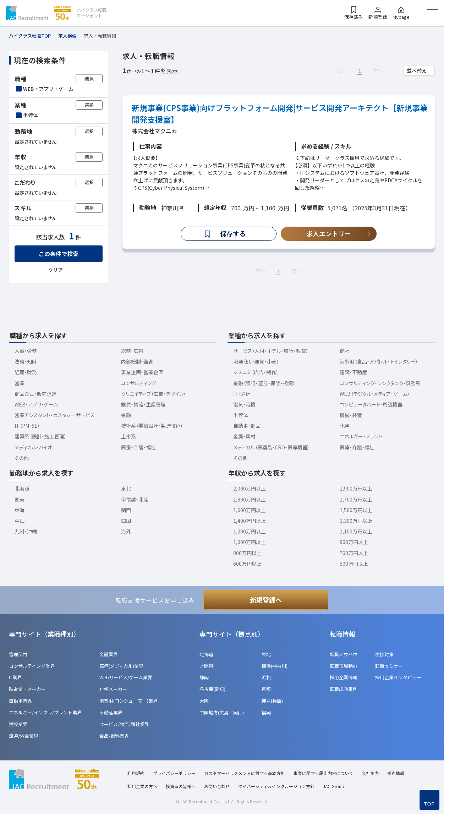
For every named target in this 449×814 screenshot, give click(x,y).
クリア (55, 269)
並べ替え (417, 70)
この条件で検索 (58, 253)
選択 (89, 78)
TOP (429, 804)
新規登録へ (266, 599)
